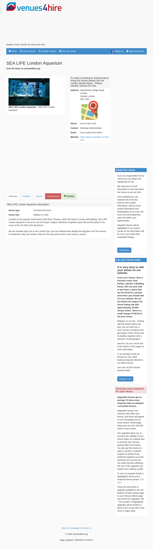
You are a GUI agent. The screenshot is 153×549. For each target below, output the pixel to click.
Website (74, 137)
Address (74, 90)
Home (13, 51)
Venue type (14, 210)
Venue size (14, 215)
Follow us (117, 51)
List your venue (67, 51)
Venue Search (28, 51)
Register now (125, 379)
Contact (74, 128)
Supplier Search (47, 51)
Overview (13, 196)
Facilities (26, 196)
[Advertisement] (112, 23)
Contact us (86, 528)
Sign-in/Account (135, 51)
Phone (73, 123)
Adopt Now (124, 250)
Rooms (39, 196)
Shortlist (69, 196)
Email (73, 132)
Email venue (53, 196)
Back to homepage (70, 528)
